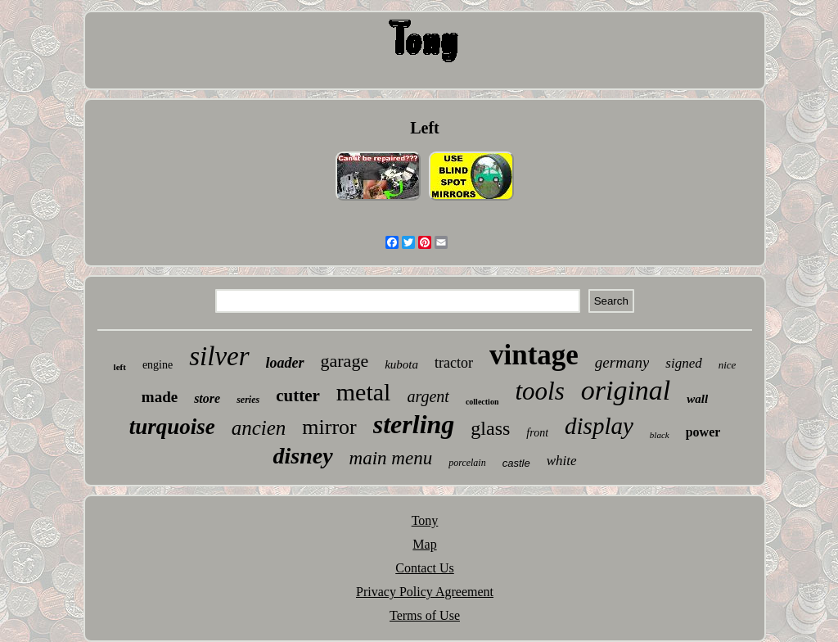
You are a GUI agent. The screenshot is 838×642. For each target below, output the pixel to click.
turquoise (172, 426)
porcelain (467, 462)
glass (490, 428)
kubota (401, 364)
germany (622, 362)
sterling (414, 424)
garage (345, 360)
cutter (298, 395)
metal (363, 391)
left (120, 367)
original (626, 390)
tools (539, 391)
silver (219, 356)
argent (427, 396)
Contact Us (424, 568)
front (537, 433)
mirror (329, 427)
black (659, 435)
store (207, 398)
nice (728, 365)
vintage (534, 355)
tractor (454, 363)
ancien (259, 428)
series (248, 399)
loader (285, 363)
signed (683, 363)
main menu (391, 458)
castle (516, 463)
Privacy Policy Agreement (424, 592)
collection (482, 401)
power (703, 432)
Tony (425, 520)
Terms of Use (425, 615)
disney (302, 455)
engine (157, 365)
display (599, 426)
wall (697, 398)
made (160, 396)
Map (424, 544)
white (562, 460)
